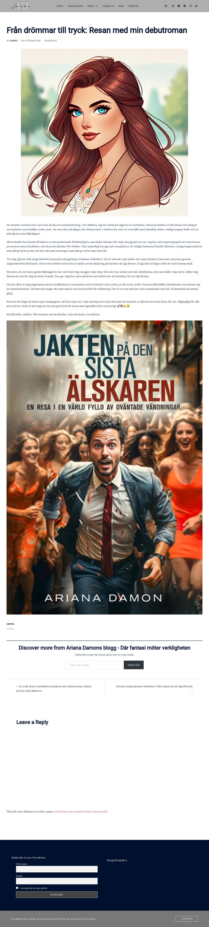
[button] (166, 6)
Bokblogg (51, 40)
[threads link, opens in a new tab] (172, 5)
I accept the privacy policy (31, 888)
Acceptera (187, 918)
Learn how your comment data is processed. (81, 811)
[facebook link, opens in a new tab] (178, 5)
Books (91, 5)
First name (21, 863)
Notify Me (133, 5)
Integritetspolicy (117, 860)
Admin (13, 40)
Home (60, 5)
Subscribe (134, 664)
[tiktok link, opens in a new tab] (196, 5)
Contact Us (108, 5)
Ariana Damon (75, 5)
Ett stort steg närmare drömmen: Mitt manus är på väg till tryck (154, 686)
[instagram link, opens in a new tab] (190, 5)
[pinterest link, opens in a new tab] (184, 5)
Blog (121, 5)
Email (19, 875)
